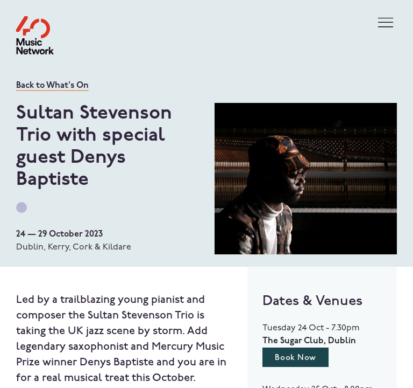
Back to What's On (52, 85)
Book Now (295, 358)
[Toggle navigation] (385, 23)
